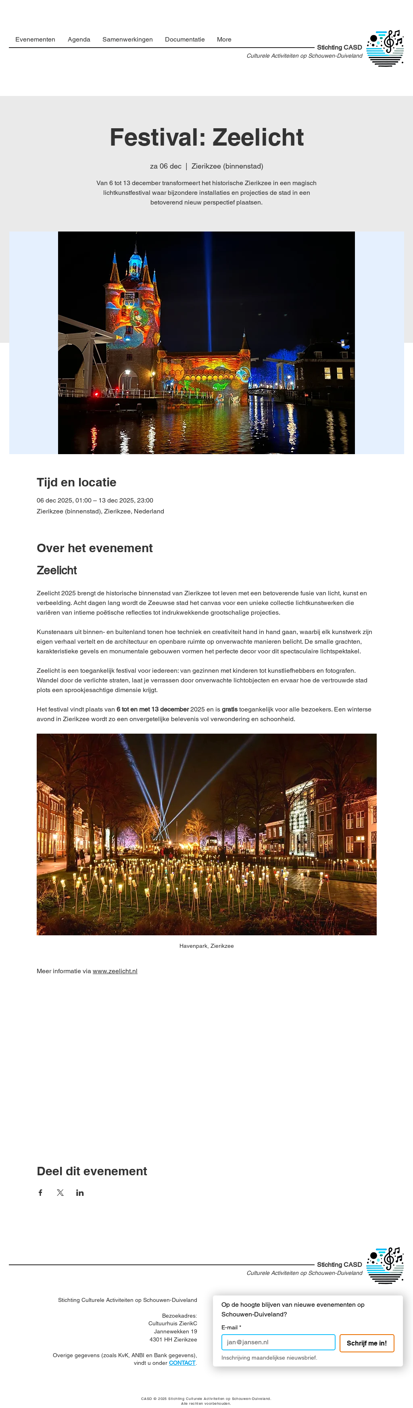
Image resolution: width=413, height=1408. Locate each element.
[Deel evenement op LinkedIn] (80, 1192)
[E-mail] (276, 1342)
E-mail (231, 1327)
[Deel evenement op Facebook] (40, 1192)
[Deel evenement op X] (60, 1192)
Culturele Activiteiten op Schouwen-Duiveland (304, 55)
